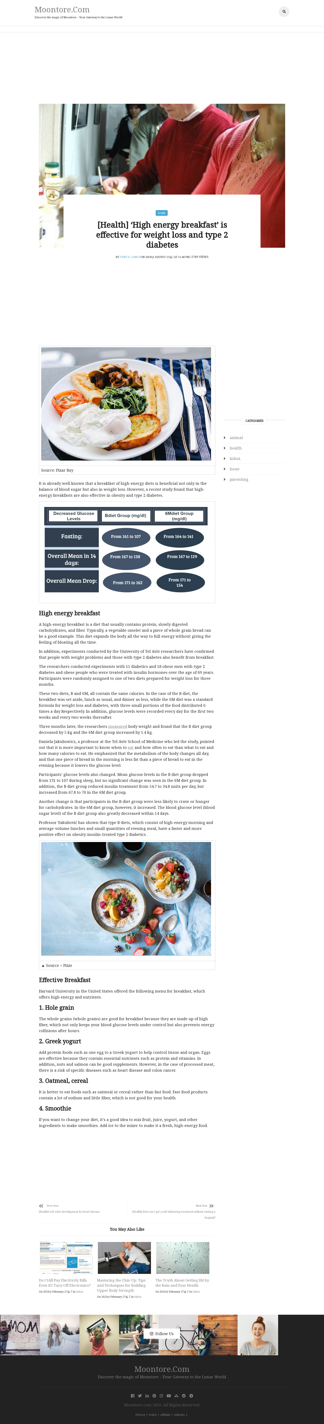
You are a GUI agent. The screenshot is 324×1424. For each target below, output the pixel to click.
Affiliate (165, 1415)
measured (117, 726)
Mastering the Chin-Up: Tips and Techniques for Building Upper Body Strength (121, 1285)
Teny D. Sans (129, 257)
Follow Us (162, 1333)
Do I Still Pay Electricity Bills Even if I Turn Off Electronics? (65, 1283)
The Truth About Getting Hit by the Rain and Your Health (182, 1283)
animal (236, 437)
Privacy (140, 1415)
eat (131, 747)
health (161, 213)
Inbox (79, 1291)
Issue (234, 468)
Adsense (179, 1415)
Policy (153, 1415)
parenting (239, 479)
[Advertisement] (162, 68)
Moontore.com (62, 9)
